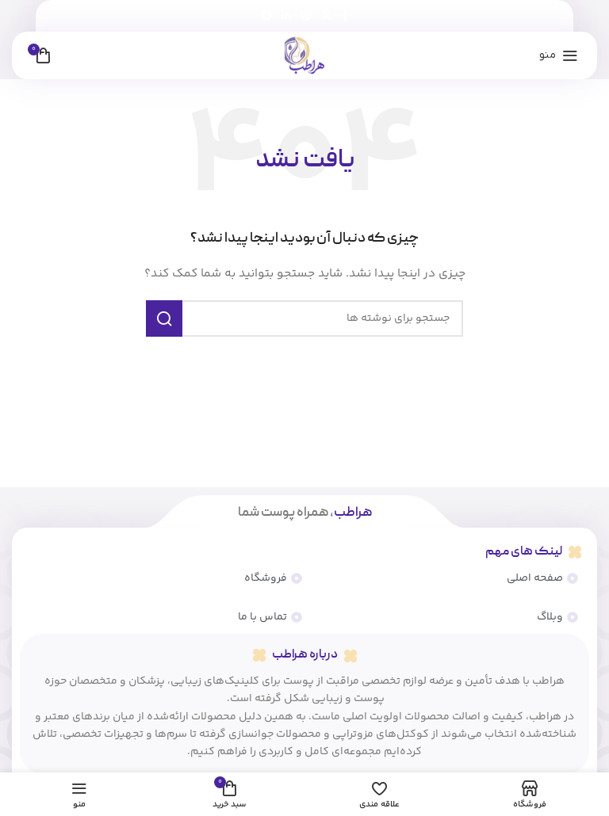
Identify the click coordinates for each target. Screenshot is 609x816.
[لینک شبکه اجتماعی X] (326, 16)
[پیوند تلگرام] (266, 16)
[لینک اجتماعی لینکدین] (286, 16)
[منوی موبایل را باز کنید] (558, 55)
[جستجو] (304, 318)
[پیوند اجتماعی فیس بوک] (345, 16)
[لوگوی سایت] (304, 55)
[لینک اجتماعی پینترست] (306, 16)
